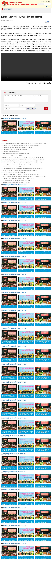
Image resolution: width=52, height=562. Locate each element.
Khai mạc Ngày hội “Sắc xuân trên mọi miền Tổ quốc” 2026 (16, 182)
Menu (48, 6)
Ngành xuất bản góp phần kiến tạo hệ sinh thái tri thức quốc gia (17, 147)
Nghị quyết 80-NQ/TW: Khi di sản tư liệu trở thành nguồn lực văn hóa (18, 178)
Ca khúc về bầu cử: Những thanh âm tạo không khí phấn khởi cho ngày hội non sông (22, 162)
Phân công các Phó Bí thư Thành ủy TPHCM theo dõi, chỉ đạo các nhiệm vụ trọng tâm (8, 132)
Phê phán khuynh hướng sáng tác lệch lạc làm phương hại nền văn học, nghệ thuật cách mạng (24, 143)
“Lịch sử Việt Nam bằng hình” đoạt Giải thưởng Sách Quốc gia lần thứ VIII (19, 170)
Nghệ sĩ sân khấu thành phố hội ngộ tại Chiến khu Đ (14, 149)
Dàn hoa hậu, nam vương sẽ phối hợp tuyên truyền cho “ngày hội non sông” (19, 164)
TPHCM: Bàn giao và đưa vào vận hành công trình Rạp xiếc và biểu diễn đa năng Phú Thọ (23, 157)
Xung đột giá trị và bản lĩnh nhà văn (10, 151)
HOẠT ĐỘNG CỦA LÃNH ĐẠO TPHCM (14, 118)
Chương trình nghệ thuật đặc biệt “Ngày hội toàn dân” (14, 166)
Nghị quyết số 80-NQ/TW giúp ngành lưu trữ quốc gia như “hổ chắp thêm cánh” (20, 174)
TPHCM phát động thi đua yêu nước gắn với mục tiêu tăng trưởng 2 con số (26, 132)
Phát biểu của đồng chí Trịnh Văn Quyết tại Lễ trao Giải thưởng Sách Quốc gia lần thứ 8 (22, 168)
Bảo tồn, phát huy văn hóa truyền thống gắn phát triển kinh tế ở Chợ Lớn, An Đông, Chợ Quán (24, 176)
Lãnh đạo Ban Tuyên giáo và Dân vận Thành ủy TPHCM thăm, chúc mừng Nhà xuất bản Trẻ (23, 159)
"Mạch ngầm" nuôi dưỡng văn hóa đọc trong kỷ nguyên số (15, 153)
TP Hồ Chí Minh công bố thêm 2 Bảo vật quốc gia (13, 172)
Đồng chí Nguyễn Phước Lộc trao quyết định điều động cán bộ (42, 132)
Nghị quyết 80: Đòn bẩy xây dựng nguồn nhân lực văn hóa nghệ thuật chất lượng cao (22, 145)
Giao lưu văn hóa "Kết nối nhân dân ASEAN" (12, 155)
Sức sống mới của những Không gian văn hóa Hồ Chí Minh (16, 180)
